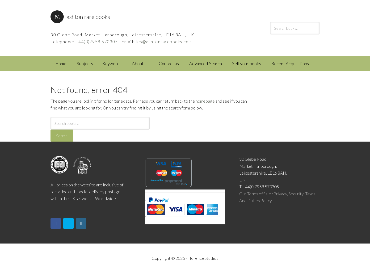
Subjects (85, 63)
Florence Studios (203, 258)
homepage (205, 101)
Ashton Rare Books (88, 16)
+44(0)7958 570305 (97, 41)
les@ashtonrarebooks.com (164, 41)
